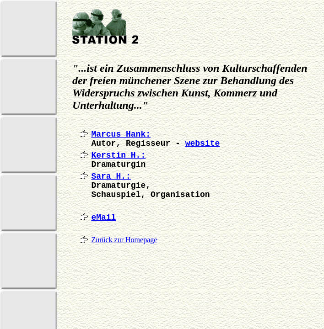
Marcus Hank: (121, 134)
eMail (103, 217)
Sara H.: (110, 176)
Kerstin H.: (118, 155)
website (202, 143)
